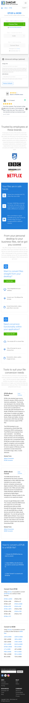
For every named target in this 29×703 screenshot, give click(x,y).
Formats (3, 682)
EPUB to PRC (18, 611)
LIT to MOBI (7, 649)
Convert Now (14, 45)
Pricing (3, 685)
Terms (18, 48)
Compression (4, 684)
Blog (2, 694)
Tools (2, 692)
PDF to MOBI (18, 651)
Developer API (5, 690)
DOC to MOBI (7, 644)
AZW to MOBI (7, 636)
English (24, 7)
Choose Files (13, 24)
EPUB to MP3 (7, 609)
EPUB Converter (20, 394)
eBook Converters (9, 458)
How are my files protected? (15, 27)
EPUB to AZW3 (8, 599)
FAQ (17, 682)
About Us (18, 690)
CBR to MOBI (18, 639)
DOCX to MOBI (19, 644)
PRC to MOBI (18, 654)
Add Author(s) (5, 74)
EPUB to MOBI (18, 604)
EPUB (10, 8)
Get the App (9, 281)
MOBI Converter (20, 472)
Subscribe (20, 671)
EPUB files (7, 593)
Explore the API (10, 334)
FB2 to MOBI (18, 646)
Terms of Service (20, 694)
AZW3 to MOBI (19, 636)
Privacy (18, 696)
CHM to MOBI (18, 641)
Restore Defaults (7, 83)
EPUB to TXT (7, 616)
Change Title (5, 63)
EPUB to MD (18, 606)
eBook (5, 8)
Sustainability (19, 692)
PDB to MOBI (7, 651)
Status (17, 684)
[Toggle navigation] (25, 3)
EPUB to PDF (7, 606)
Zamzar (9, 592)
